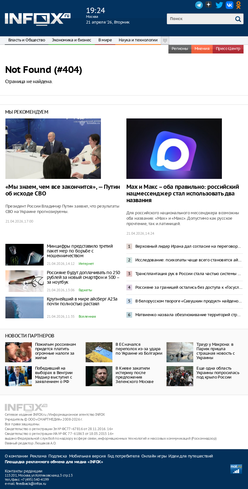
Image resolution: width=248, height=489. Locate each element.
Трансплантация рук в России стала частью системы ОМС (189, 273)
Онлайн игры (154, 456)
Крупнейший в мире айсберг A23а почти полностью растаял (82, 301)
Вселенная (87, 316)
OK (240, 5)
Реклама (38, 456)
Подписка (57, 456)
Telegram (199, 5)
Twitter (219, 5)
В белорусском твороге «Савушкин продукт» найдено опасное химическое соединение (189, 301)
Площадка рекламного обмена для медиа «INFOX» (54, 462)
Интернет (86, 263)
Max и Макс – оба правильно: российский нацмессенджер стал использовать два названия (182, 194)
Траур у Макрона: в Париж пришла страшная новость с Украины (215, 351)
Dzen (209, 5)
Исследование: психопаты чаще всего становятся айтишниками (189, 260)
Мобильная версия (87, 456)
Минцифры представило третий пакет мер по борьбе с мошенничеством (80, 251)
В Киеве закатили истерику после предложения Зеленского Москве (134, 374)
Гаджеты (85, 290)
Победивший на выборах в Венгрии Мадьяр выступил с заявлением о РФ (54, 374)
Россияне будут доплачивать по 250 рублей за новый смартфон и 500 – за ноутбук (83, 277)
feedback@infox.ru (31, 483)
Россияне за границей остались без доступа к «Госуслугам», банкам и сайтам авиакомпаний (189, 287)
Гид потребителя (123, 456)
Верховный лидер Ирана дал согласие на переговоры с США (189, 246)
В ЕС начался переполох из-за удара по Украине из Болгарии (139, 349)
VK (229, 5)
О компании (16, 456)
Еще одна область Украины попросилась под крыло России (217, 372)
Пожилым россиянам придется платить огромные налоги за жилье (55, 351)
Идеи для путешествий (190, 456)
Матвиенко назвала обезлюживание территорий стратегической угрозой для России (189, 314)
